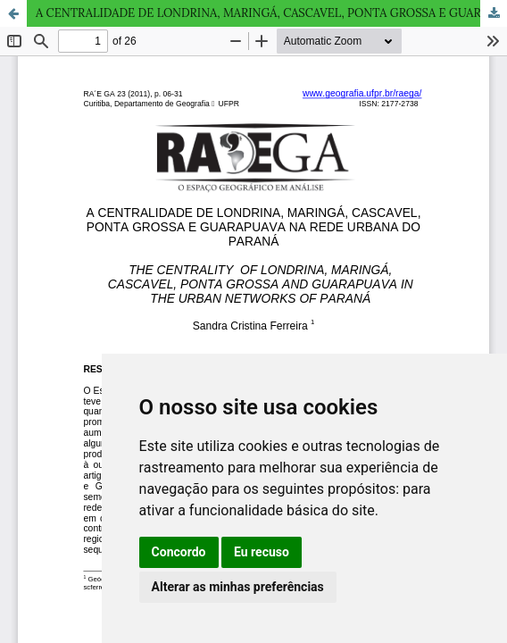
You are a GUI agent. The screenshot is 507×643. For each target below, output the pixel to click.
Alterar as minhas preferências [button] (238, 587)
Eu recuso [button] (261, 552)
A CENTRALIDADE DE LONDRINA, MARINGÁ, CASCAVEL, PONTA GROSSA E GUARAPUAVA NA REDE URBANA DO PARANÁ (271, 13)
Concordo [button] (179, 552)
